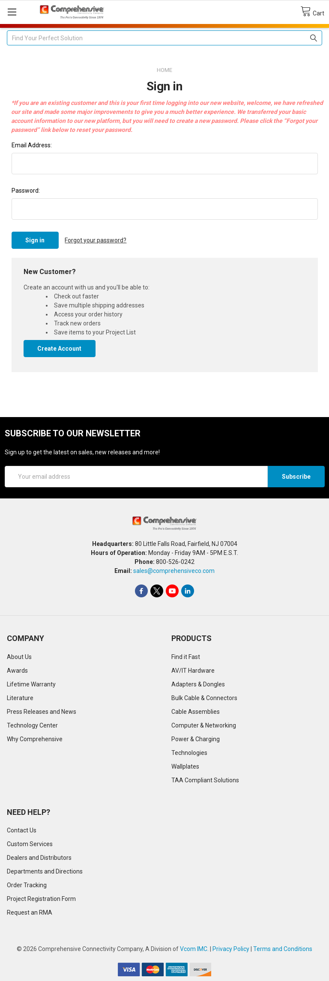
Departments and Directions (45, 871)
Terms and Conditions (282, 948)
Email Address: (32, 145)
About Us (19, 656)
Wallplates (185, 766)
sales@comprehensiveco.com (174, 570)
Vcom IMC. (194, 948)
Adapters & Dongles (198, 684)
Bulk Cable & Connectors (204, 698)
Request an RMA (29, 912)
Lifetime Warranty (31, 684)
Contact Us (21, 830)
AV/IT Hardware (193, 670)
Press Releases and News (41, 711)
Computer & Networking (203, 725)
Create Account (59, 348)
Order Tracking (27, 885)
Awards (17, 670)
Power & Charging (195, 739)
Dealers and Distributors (39, 857)
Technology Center (32, 725)
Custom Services (30, 844)
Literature (20, 698)
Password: (26, 190)
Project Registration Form (41, 898)
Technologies (189, 752)
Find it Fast (185, 656)
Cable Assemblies (195, 711)
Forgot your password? (95, 240)
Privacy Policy (230, 948)
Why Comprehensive (35, 739)
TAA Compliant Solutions (205, 780)
